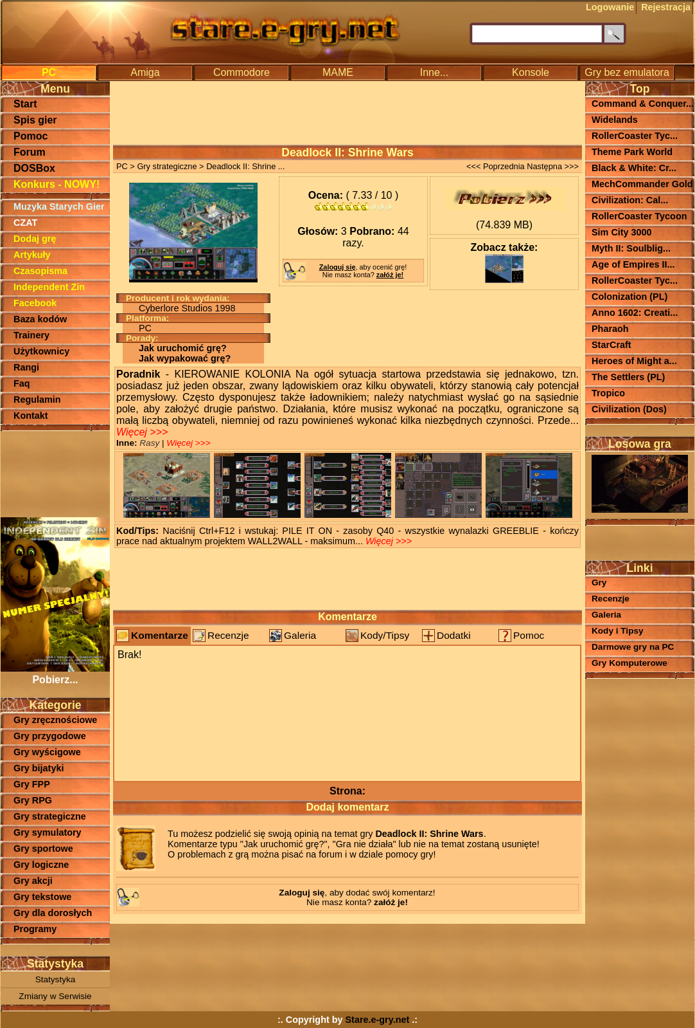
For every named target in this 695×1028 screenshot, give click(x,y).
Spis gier (35, 120)
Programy (35, 929)
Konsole (530, 72)
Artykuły (32, 255)
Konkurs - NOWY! (56, 184)
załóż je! (389, 275)
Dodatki (454, 635)
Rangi (26, 367)
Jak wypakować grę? (185, 358)
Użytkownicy (41, 351)
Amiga (144, 72)
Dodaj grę (34, 239)
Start (25, 103)
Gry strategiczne (49, 816)
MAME (337, 72)
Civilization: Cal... (630, 200)
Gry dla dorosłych (52, 913)
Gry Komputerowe (629, 663)
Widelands (615, 120)
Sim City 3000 (622, 232)
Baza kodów (40, 319)
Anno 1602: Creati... (635, 312)
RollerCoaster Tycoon (639, 216)
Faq (21, 383)
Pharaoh (610, 329)
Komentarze (159, 635)
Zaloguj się (337, 267)
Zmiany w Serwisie (55, 996)
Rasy (150, 443)
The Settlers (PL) (628, 377)
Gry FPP (31, 784)
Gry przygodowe (49, 736)
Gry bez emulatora (627, 72)
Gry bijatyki (38, 768)
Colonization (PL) (629, 296)
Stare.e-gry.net (378, 1019)
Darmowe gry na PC (633, 647)
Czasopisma (40, 271)
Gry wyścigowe (47, 752)
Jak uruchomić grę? (183, 348)
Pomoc (30, 136)
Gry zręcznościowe (55, 720)
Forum (29, 152)
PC (49, 72)
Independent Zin (49, 287)
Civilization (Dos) (629, 409)
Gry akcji (33, 881)
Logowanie (610, 7)
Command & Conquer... (643, 103)
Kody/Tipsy (384, 635)
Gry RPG (32, 800)
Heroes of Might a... (634, 361)
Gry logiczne (41, 864)
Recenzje (228, 635)
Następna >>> (553, 166)
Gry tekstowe (42, 897)
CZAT (25, 222)
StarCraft (611, 345)
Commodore (241, 72)
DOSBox (34, 168)
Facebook (35, 303)
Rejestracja (666, 7)
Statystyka (55, 979)
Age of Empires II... (633, 264)
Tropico (608, 393)
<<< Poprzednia (495, 166)
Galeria (300, 635)
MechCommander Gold (642, 184)
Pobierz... (55, 674)
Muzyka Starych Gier (59, 206)
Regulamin (37, 399)
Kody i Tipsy (618, 631)
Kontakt (30, 415)
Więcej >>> (142, 432)
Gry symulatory (47, 832)
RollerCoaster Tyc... (635, 136)
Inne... (434, 72)
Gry (599, 582)
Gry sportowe (43, 848)
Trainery (31, 335)
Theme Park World (632, 152)
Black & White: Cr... (634, 168)
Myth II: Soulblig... (631, 248)
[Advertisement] (55, 473)
